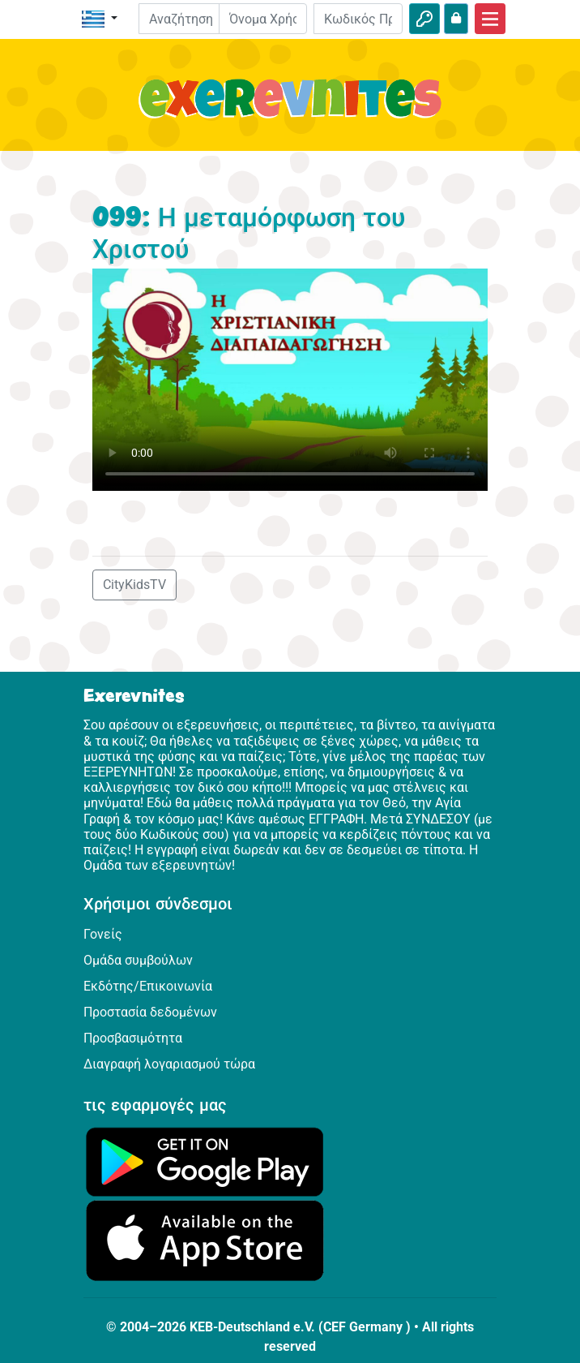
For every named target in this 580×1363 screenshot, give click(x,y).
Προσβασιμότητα (132, 1038)
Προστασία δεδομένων (150, 1012)
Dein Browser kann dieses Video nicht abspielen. (290, 380)
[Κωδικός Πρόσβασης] (358, 18)
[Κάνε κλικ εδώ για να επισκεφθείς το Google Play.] (204, 1161)
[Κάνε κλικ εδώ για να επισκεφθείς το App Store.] (204, 1240)
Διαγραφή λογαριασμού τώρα (169, 1064)
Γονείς (102, 934)
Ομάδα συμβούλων (138, 960)
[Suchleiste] (191, 18)
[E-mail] (263, 18)
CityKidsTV (134, 584)
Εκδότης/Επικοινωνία (147, 986)
